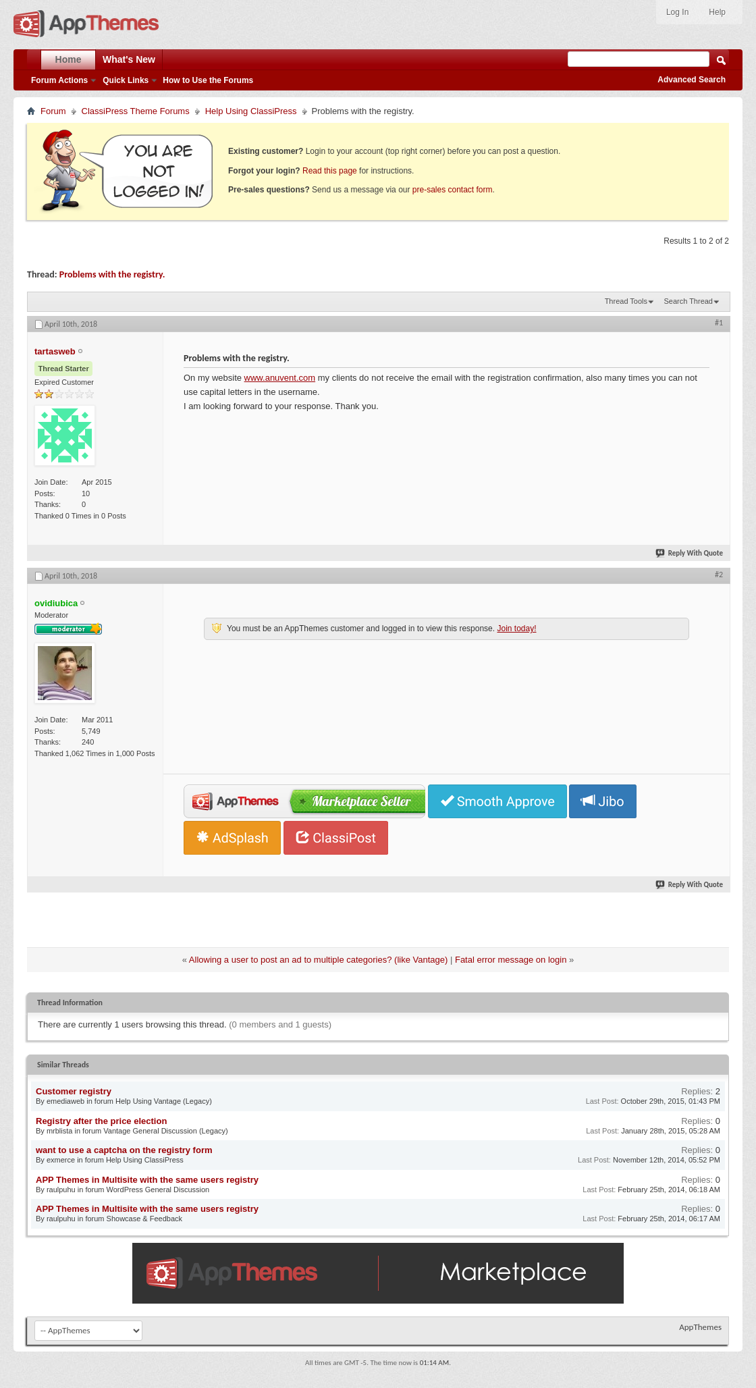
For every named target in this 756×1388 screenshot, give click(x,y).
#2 (719, 574)
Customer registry (73, 1091)
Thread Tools (626, 301)
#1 (719, 322)
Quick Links (125, 80)
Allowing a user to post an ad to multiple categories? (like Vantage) (318, 960)
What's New (129, 59)
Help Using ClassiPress (251, 111)
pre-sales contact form (452, 189)
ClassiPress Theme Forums (136, 111)
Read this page (329, 171)
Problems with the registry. (112, 274)
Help (717, 12)
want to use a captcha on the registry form (124, 1150)
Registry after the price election (101, 1121)
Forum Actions (59, 80)
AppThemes (700, 1327)
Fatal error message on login (510, 960)
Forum (53, 111)
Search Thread (688, 301)
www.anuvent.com (280, 378)
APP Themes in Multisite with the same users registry (147, 1180)
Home (68, 59)
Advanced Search (691, 79)
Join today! (516, 628)
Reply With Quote (690, 553)
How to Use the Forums (208, 80)
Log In (677, 12)
